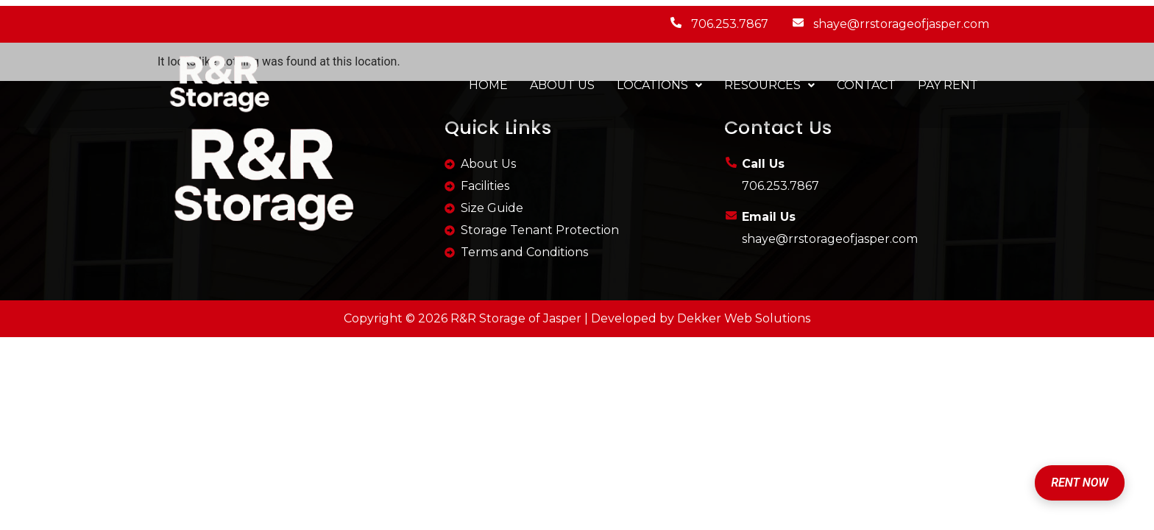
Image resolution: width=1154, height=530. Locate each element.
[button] (659, 85)
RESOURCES (769, 85)
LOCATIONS (659, 85)
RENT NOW (1079, 483)
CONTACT (866, 85)
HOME (488, 85)
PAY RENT (948, 85)
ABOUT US (562, 85)
